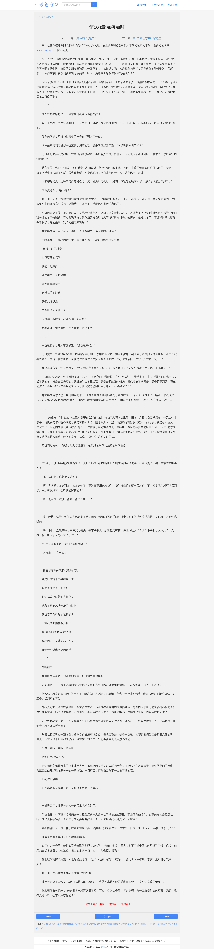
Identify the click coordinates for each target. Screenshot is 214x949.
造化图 (63, 924)
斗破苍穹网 (46, 4)
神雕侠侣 (70, 924)
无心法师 (78, 924)
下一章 (166, 916)
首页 (41, 16)
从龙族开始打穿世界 (98, 924)
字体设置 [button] (172, 5)
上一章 (48, 916)
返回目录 (107, 916)
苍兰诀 (86, 924)
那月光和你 (150, 924)
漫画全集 (142, 5)
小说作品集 (157, 5)
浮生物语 (125, 924)
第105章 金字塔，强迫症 (147, 38)
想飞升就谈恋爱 (52, 924)
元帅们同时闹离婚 (137, 924)
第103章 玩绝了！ (86, 38)
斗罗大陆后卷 (161, 924)
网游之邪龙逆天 (114, 924)
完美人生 (50, 16)
